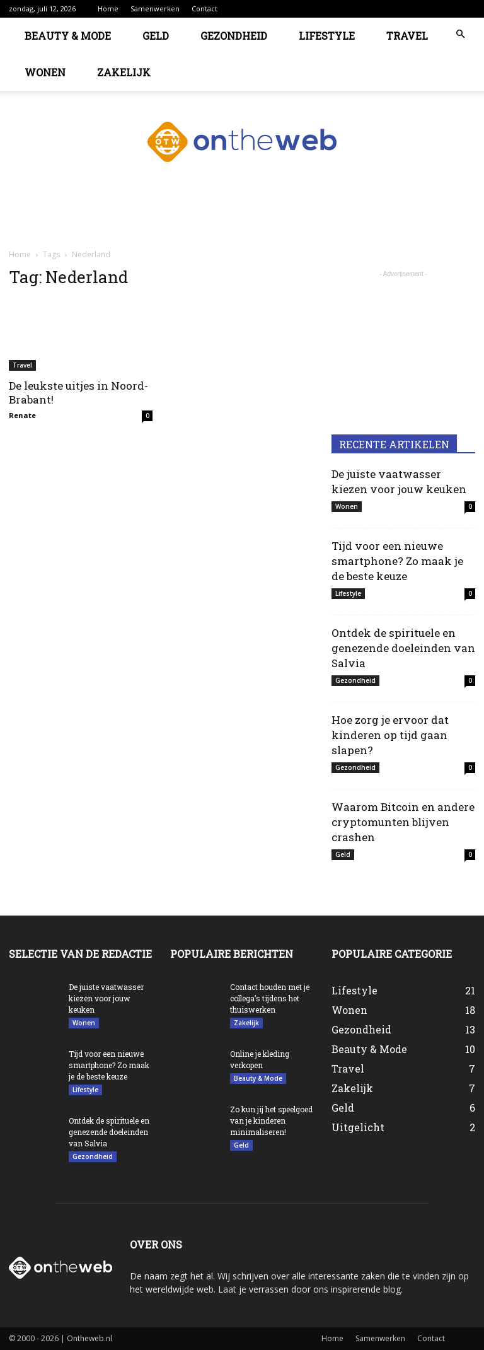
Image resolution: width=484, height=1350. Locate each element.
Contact (204, 8)
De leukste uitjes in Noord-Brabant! (78, 392)
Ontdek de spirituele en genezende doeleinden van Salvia (403, 648)
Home (108, 8)
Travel (407, 35)
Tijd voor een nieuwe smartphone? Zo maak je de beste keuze (397, 560)
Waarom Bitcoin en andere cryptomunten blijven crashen (403, 822)
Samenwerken (155, 8)
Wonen (45, 72)
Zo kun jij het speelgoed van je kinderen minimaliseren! (271, 1120)
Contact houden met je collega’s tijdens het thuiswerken (269, 998)
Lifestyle (327, 35)
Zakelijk (124, 72)
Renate (22, 415)
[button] (460, 34)
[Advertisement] (242, 219)
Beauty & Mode (68, 35)
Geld (155, 35)
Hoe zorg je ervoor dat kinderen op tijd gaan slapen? (390, 735)
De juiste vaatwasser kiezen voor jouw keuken (398, 481)
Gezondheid (233, 35)
